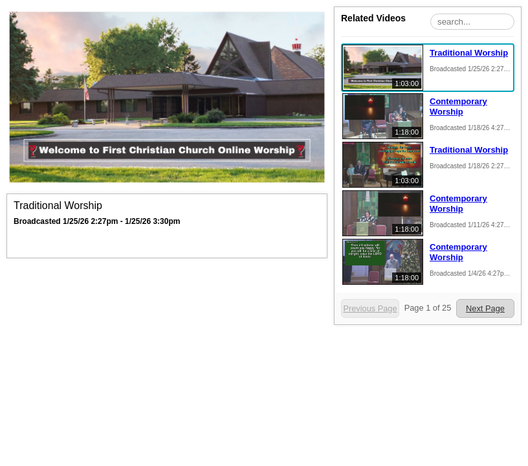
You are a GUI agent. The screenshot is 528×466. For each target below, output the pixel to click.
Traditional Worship (469, 53)
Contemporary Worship (458, 106)
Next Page (485, 308)
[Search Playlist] (472, 22)
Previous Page (370, 308)
